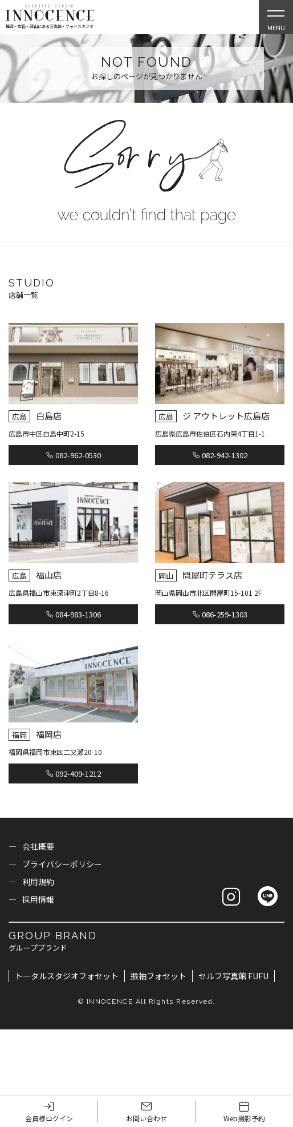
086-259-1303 (220, 614)
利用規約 (38, 881)
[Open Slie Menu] (276, 17)
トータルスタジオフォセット (67, 975)
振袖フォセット (158, 975)
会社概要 (38, 846)
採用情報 (38, 899)
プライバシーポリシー (62, 864)
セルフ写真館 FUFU (233, 975)
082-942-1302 (220, 455)
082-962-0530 (73, 455)
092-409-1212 (73, 773)
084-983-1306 (73, 614)
